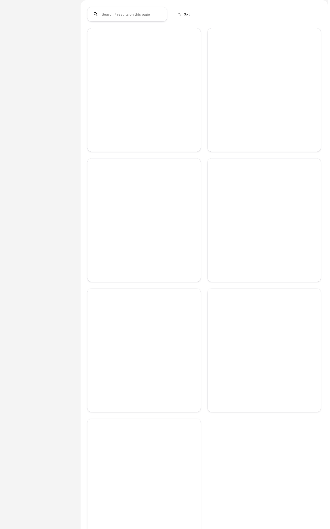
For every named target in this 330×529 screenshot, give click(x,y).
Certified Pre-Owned (102, 27)
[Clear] (59, 109)
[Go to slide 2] (136, 144)
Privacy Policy (144, 391)
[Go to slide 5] (157, 144)
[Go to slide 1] (129, 144)
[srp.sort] (184, 50)
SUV (229, 27)
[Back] (64, 24)
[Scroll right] (323, 26)
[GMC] (11, 34)
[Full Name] (144, 347)
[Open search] (317, 8)
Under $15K (141, 27)
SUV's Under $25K (260, 27)
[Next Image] (193, 107)
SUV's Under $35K (302, 27)
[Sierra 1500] (29, 34)
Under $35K (204, 27)
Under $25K (172, 27)
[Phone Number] (144, 364)
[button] (95, 107)
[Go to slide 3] (143, 144)
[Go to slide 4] (150, 144)
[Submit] (144, 381)
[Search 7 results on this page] (127, 50)
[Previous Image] (94, 107)
